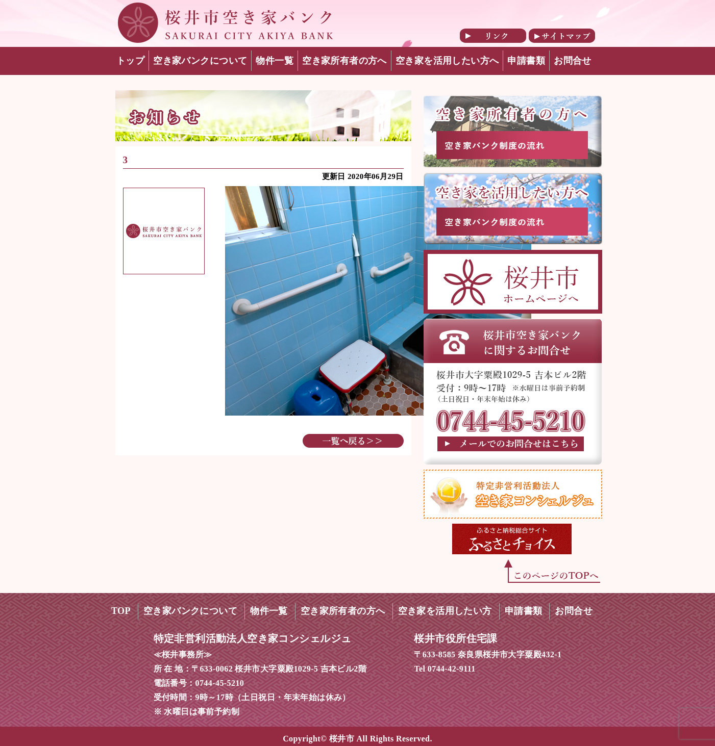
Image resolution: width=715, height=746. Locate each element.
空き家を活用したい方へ (447, 61)
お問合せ (572, 61)
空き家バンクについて (200, 61)
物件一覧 (274, 61)
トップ (130, 61)
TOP (121, 611)
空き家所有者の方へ (344, 61)
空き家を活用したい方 (445, 611)
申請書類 (526, 61)
